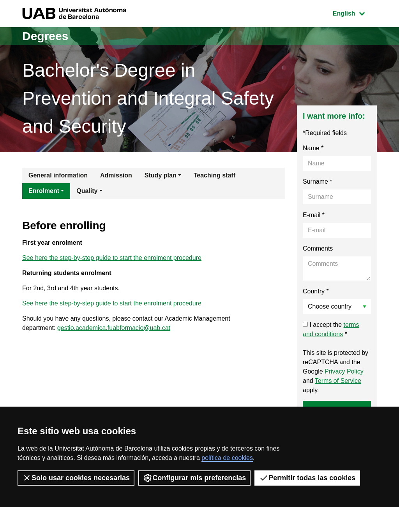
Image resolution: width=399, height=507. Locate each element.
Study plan (161, 175)
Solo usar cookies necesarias (76, 477)
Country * (316, 291)
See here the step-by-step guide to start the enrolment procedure (111, 257)
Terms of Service (338, 380)
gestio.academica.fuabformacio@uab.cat (113, 328)
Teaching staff (214, 175)
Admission (116, 175)
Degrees (45, 36)
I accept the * (331, 329)
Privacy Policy (344, 371)
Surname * (317, 181)
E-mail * (314, 215)
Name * (313, 148)
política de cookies (227, 457)
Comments (318, 248)
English (354, 13)
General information (58, 175)
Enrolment (43, 191)
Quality (86, 191)
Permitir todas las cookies (307, 477)
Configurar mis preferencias (194, 477)
